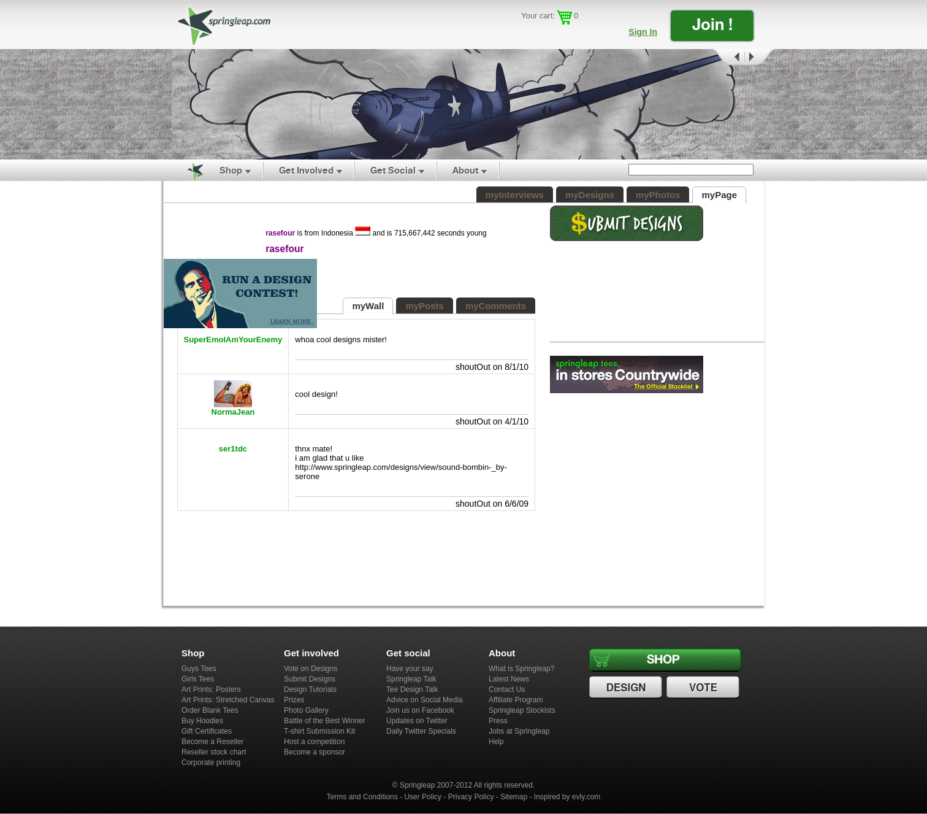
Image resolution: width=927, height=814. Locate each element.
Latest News (509, 679)
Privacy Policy (471, 797)
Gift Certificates (206, 731)
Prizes (294, 700)
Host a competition (314, 741)
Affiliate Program (516, 700)
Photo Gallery (306, 710)
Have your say (409, 668)
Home (188, 170)
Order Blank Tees (209, 710)
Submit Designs (309, 679)
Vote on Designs (310, 668)
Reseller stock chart (213, 752)
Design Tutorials (310, 689)
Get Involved (306, 170)
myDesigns (589, 195)
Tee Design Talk (412, 689)
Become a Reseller (212, 741)
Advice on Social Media (424, 700)
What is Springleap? (521, 668)
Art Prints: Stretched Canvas (227, 700)
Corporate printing (210, 762)
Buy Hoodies (202, 720)
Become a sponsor (314, 752)
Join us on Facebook (420, 710)
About (465, 170)
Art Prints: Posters (211, 689)
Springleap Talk (411, 679)
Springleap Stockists (522, 710)
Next (760, 57)
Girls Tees (197, 679)
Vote (704, 687)
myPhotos (658, 195)
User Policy (422, 797)
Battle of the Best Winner (324, 720)
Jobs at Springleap (519, 731)
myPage (719, 195)
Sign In (642, 32)
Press (498, 720)
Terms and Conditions (362, 797)
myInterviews (515, 195)
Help (496, 741)
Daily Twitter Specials (421, 731)
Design (627, 687)
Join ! (712, 24)
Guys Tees (198, 668)
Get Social (393, 170)
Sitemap (513, 797)
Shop (230, 170)
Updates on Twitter (417, 720)
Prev (728, 57)
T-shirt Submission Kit (319, 731)
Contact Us (507, 689)
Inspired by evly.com (567, 797)
